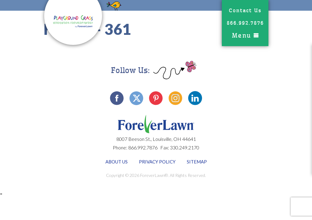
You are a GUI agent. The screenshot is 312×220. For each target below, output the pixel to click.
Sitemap (197, 161)
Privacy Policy (157, 161)
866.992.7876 (245, 23)
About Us (116, 161)
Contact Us (245, 10)
